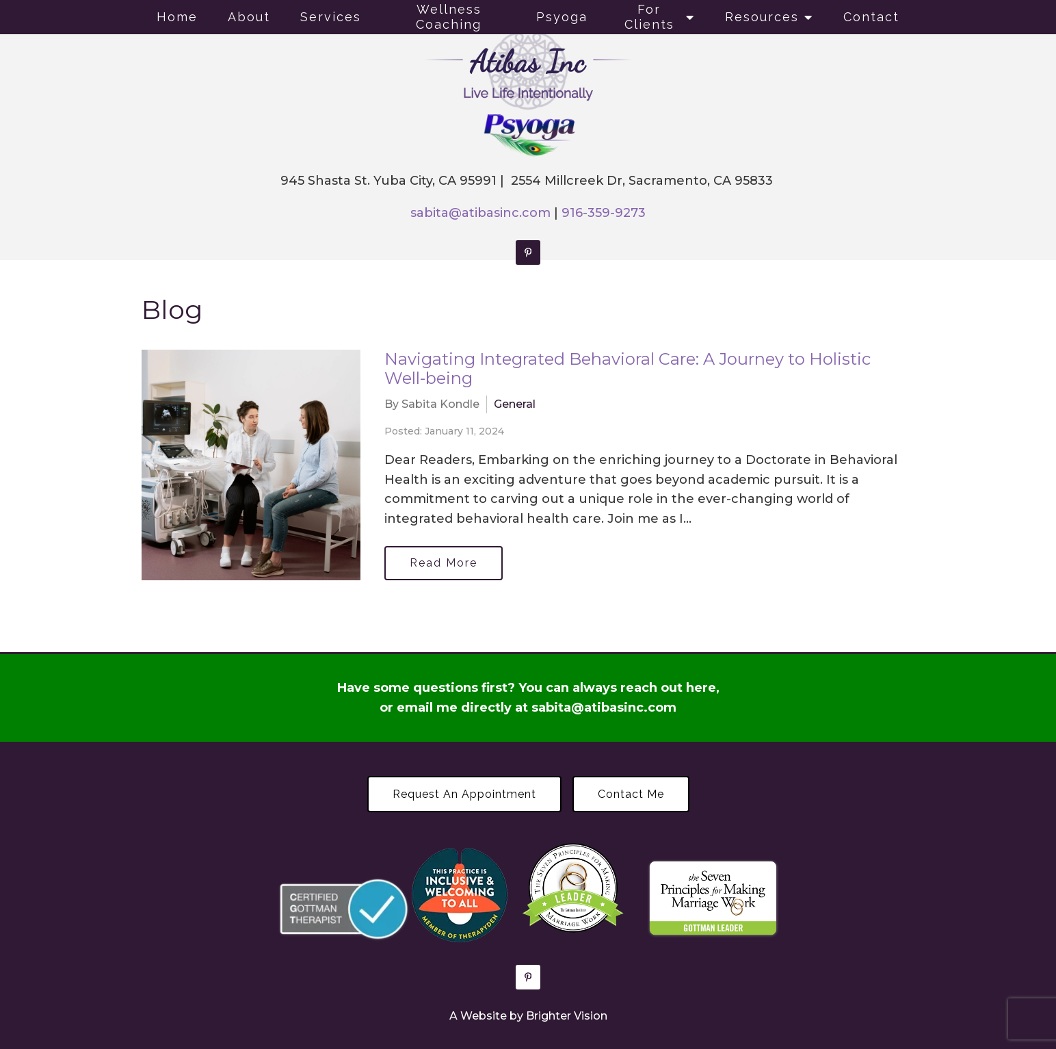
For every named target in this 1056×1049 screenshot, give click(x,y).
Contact (871, 17)
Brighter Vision (566, 1015)
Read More (443, 562)
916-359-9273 (604, 212)
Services (330, 17)
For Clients (649, 16)
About (249, 17)
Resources (762, 17)
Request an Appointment (464, 794)
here (701, 687)
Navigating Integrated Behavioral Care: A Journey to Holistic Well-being (627, 369)
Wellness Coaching (448, 16)
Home (177, 17)
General (515, 404)
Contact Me (631, 794)
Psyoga (562, 17)
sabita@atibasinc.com (480, 212)
